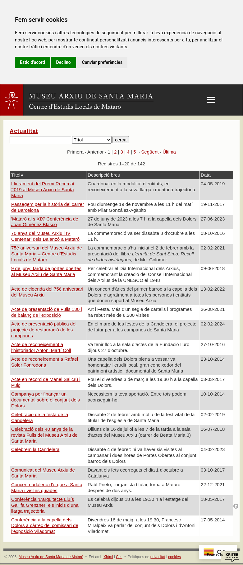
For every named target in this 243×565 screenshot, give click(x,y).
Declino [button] (63, 62)
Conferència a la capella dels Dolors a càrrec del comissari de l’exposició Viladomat (44, 525)
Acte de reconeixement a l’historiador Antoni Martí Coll (41, 347)
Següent (149, 151)
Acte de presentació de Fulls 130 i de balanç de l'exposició (46, 312)
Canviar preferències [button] (102, 62)
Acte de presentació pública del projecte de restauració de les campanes (43, 329)
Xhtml (108, 557)
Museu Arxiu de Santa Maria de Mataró (51, 557)
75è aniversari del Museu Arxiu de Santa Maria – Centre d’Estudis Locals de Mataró (46, 253)
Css (119, 557)
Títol (15, 175)
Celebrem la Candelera (35, 449)
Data (206, 175)
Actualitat (24, 131)
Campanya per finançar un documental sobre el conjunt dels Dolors (45, 399)
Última (169, 151)
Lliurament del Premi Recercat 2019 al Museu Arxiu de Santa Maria (42, 189)
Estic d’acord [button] (32, 62)
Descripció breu (104, 175)
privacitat (157, 557)
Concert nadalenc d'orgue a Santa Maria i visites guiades (46, 487)
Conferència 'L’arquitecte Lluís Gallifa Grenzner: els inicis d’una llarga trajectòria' (45, 505)
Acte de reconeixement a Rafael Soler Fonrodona (44, 362)
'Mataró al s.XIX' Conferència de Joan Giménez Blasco (44, 221)
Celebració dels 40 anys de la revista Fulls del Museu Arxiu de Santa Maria (44, 435)
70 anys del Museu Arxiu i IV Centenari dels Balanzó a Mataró (45, 236)
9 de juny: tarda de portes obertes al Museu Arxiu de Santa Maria (46, 271)
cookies (174, 557)
